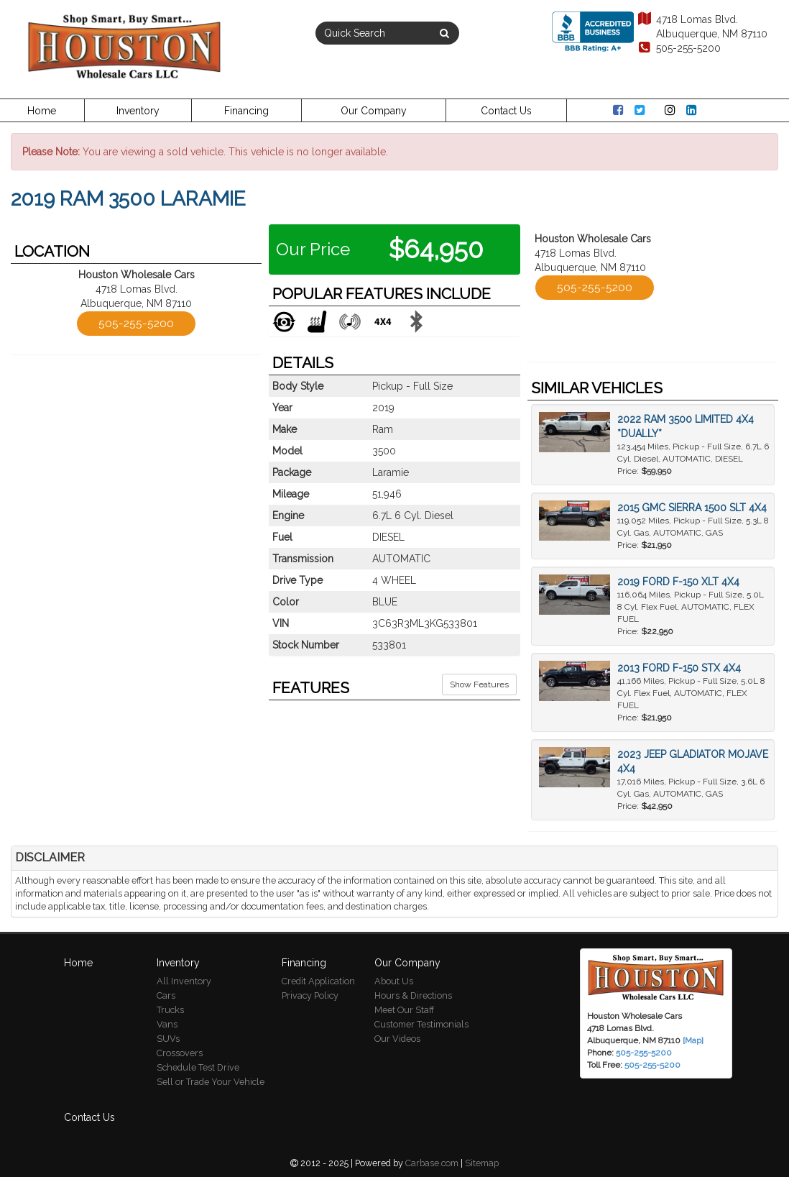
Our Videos (397, 1038)
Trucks (170, 1009)
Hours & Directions (413, 995)
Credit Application (318, 981)
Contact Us (506, 110)
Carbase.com (431, 1163)
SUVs (168, 1038)
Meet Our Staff (404, 1009)
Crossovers (180, 1053)
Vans (167, 1024)
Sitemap (482, 1163)
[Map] (693, 1040)
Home (41, 110)
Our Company (374, 110)
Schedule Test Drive (198, 1067)
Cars (166, 995)
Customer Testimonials (421, 1024)
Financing (246, 110)
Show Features (479, 684)
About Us (393, 981)
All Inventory (184, 981)
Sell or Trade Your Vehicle (210, 1081)
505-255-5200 (679, 48)
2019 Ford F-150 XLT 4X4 (678, 581)
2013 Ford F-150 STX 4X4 (679, 668)
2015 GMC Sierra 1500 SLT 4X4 (692, 507)
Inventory (138, 110)
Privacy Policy (310, 995)
